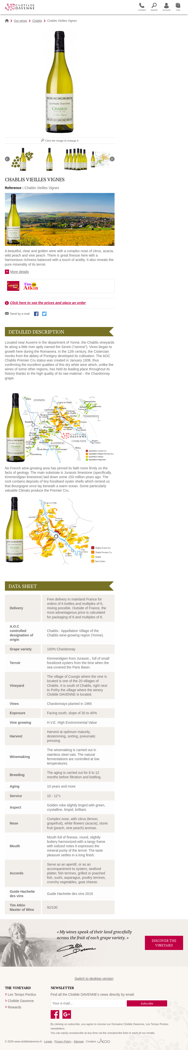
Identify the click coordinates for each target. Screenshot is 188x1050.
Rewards (14, 1007)
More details (19, 272)
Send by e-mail (20, 314)
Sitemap (78, 1041)
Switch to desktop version (94, 979)
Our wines (20, 21)
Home (7, 21)
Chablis (37, 21)
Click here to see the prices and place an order (48, 303)
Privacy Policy (63, 1041)
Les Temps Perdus (22, 994)
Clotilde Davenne (21, 1001)
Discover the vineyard (164, 943)
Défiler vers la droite (112, 159)
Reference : (14, 188)
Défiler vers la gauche (7, 159)
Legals (48, 1041)
